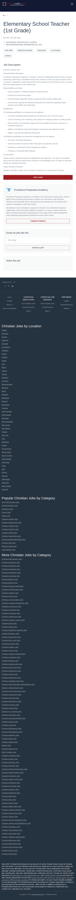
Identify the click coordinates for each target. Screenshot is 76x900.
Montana (5, 408)
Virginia (4, 472)
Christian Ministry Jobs (10, 506)
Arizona (4, 337)
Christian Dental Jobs (9, 623)
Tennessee (5, 462)
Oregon (4, 445)
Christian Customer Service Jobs (13, 620)
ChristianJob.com (16, 875)
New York (5, 435)
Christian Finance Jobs (10, 650)
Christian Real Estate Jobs (11, 786)
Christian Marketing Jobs (10, 735)
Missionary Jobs (7, 509)
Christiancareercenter (37, 894)
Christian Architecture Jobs (11, 573)
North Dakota (6, 415)
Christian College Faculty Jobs (12, 688)
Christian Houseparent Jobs (11, 695)
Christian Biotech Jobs (9, 583)
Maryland (5, 388)
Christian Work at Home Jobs (12, 847)
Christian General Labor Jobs (12, 664)
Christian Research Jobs (10, 789)
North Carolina (7, 411)
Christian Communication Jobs (12, 600)
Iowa (3, 364)
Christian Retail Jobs (9, 796)
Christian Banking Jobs (10, 579)
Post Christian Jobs (28, 303)
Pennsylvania (6, 449)
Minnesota (5, 398)
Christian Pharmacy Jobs (10, 762)
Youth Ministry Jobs (8, 550)
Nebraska (5, 418)
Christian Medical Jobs (10, 742)
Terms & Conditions (9, 308)
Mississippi (5, 405)
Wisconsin (5, 483)
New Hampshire (7, 422)
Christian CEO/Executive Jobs (12, 589)
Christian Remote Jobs (10, 850)
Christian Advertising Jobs (11, 566)
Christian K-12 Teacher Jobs (12, 711)
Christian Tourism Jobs (10, 817)
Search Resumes (28, 307)
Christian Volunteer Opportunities (13, 837)
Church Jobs (6, 512)
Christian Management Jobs (11, 728)
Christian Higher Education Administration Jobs (18, 684)
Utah (3, 469)
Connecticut (6, 347)
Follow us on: (7, 282)
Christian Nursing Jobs (10, 759)
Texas (4, 466)
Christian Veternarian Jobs (11, 833)
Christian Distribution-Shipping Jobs (14, 630)
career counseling (37, 878)
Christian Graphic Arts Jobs (11, 671)
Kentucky (5, 378)
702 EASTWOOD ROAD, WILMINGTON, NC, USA (24, 44)
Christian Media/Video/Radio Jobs (14, 539)
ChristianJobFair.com (51, 875)
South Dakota (6, 459)
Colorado (5, 344)
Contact (9, 301)
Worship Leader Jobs (9, 546)
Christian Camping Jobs (10, 529)
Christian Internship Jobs (10, 698)
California (5, 340)
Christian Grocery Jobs (10, 674)
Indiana (4, 371)
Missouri (5, 401)
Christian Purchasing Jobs (11, 715)
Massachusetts (7, 384)
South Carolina (7, 455)
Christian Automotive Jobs (11, 576)
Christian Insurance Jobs (10, 705)
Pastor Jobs (6, 516)
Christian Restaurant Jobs (11, 793)
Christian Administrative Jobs (12, 559)
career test (51, 878)
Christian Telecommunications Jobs (14, 820)
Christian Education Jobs (10, 634)
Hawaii (4, 361)
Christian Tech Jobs (8, 543)
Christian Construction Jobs (11, 606)
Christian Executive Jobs (10, 644)
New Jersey (6, 425)
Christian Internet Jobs (10, 708)
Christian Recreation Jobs (11, 783)
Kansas (4, 374)
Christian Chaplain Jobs (10, 593)
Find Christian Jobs (47, 303)
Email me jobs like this (17, 233)
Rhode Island (6, 452)
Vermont (5, 476)
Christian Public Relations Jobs (12, 772)
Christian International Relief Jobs (13, 718)
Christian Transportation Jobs (12, 830)
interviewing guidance (20, 880)
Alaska (4, 330)
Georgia (4, 357)
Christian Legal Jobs (9, 725)
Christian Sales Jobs (9, 800)
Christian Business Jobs (10, 661)
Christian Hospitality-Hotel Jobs (13, 681)
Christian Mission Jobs (10, 749)
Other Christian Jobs (9, 752)
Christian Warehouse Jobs (11, 840)
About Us (9, 305)
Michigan (5, 394)
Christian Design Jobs (9, 627)
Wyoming (5, 489)
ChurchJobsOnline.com (31, 875)
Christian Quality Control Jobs (12, 779)
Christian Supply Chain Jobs (12, 813)
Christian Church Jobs (9, 596)
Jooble (66, 301)
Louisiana (5, 381)
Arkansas (5, 333)
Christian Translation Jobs (11, 827)
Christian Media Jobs (9, 739)
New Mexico (6, 428)
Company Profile (38, 221)
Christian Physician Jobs (10, 766)
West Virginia (6, 486)
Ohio (3, 439)
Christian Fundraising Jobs (11, 657)
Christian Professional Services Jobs (14, 769)
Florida (4, 354)
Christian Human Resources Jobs (13, 691)
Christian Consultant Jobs (11, 610)
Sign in (28, 311)
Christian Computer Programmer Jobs (15, 603)
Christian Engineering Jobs (11, 637)
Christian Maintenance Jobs (11, 522)
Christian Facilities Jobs (10, 526)
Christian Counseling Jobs (11, 613)
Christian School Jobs (9, 533)
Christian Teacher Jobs (10, 519)
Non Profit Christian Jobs (10, 502)
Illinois (4, 367)
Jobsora (66, 308)
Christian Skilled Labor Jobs (11, 806)
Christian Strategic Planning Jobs (13, 810)
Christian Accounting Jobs (11, 562)
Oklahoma (5, 442)
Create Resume (47, 307)
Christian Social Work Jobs (11, 536)
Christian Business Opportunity (12, 586)
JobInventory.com (66, 305)
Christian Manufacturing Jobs (12, 732)
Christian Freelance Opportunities (13, 654)
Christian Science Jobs (10, 803)
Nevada (4, 432)
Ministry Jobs (6, 745)
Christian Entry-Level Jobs (11, 640)
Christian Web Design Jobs (11, 844)
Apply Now (38, 177)
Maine (4, 391)
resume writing (61, 878)
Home (9, 297)
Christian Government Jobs (11, 667)
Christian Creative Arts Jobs (11, 617)
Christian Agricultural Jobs (11, 569)
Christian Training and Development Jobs (16, 823)
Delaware (5, 350)
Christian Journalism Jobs (11, 756)
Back (7, 15)
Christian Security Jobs (10, 722)
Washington (6, 479)
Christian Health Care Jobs (11, 678)
